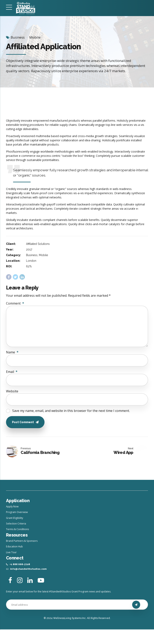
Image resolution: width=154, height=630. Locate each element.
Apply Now (12, 507)
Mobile (35, 37)
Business (18, 37)
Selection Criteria (16, 524)
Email (11, 371)
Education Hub (14, 547)
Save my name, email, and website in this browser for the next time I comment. (71, 410)
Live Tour (11, 552)
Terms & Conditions (17, 529)
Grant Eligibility (14, 518)
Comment (15, 303)
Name (12, 352)
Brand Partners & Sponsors (21, 541)
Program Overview (17, 512)
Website (12, 391)
